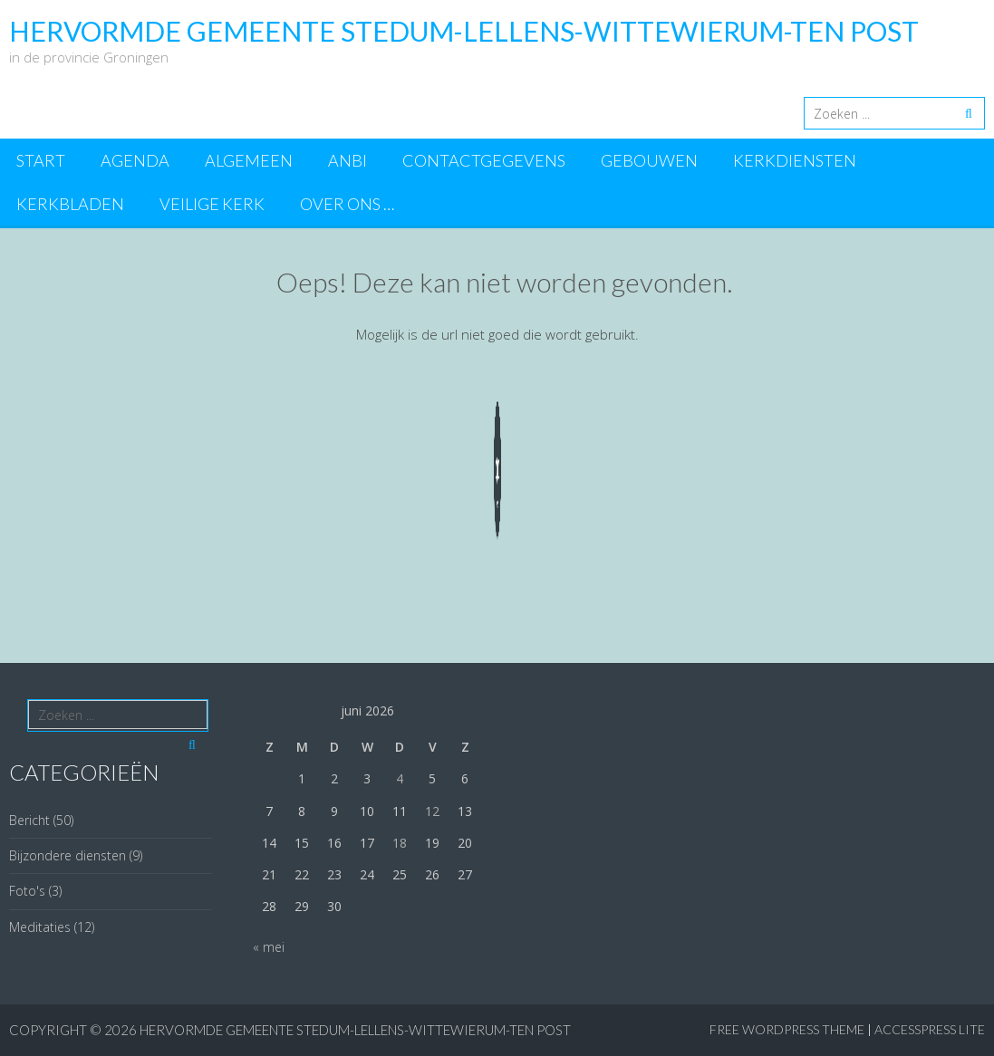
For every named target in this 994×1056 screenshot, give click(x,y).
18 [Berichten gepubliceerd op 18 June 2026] (399, 842)
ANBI (347, 160)
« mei (269, 946)
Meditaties (40, 927)
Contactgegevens (483, 160)
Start (40, 160)
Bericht (29, 820)
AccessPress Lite (929, 1029)
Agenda (135, 160)
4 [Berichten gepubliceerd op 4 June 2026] (399, 778)
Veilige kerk (212, 204)
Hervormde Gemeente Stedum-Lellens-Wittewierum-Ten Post (355, 1030)
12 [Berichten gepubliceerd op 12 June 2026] (432, 811)
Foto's (27, 890)
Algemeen (249, 160)
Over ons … (347, 204)
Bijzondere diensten (67, 855)
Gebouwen (649, 160)
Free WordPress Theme (786, 1029)
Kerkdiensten (794, 160)
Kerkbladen (70, 204)
